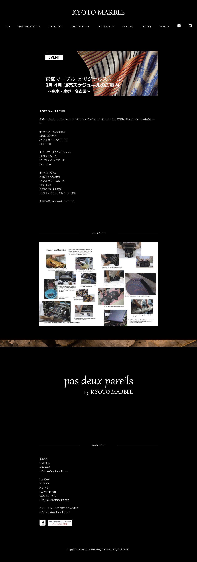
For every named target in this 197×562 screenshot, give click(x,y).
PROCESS (127, 26)
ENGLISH (164, 26)
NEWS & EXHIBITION (29, 26)
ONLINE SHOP (106, 26)
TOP (7, 26)
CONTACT (146, 26)
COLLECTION (55, 26)
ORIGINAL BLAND (80, 26)
